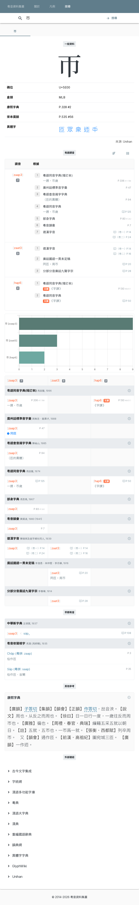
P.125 (128, 211)
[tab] (15, 31)
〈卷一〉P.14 (123, 232)
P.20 (128, 264)
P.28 (128, 271)
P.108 (127, 633)
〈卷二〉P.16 (123, 253)
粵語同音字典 (52, 206)
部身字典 (49, 219)
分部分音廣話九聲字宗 (58, 271)
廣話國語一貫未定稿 (56, 259)
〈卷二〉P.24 (123, 237)
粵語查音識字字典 (55, 194)
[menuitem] (69, 771)
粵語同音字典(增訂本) (58, 175)
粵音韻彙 (49, 225)
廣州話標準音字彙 (55, 188)
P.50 (128, 301)
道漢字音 (49, 232)
